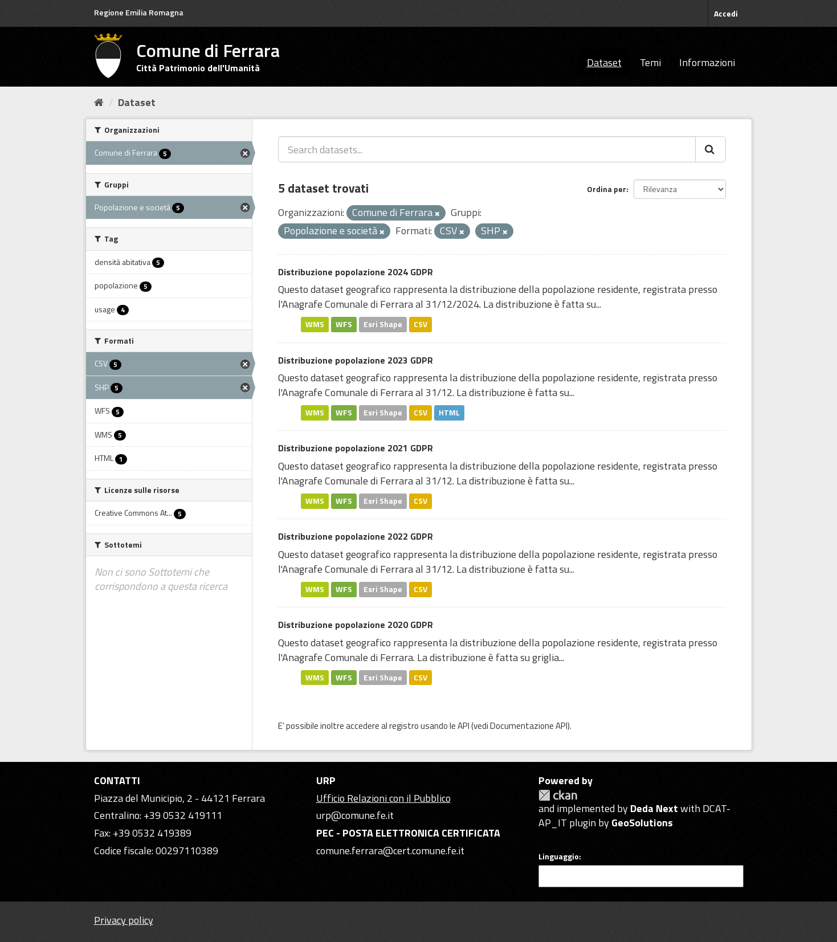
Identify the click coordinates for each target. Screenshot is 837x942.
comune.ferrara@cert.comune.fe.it (390, 850)
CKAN (557, 795)
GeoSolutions (642, 822)
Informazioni (707, 62)
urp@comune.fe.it (355, 815)
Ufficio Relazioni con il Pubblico (383, 798)
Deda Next (654, 808)
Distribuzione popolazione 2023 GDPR (355, 360)
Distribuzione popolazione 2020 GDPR (355, 624)
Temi (650, 62)
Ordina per (606, 189)
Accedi (726, 13)
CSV (420, 324)
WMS (314, 324)
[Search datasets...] (487, 149)
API (463, 725)
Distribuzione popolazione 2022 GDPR (355, 536)
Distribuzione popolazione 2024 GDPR (355, 272)
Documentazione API (528, 725)
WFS (344, 324)
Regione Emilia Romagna (138, 12)
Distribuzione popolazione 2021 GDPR (355, 448)
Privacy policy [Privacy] (123, 920)
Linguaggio (558, 856)
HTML (449, 412)
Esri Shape (383, 324)
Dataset (604, 62)
